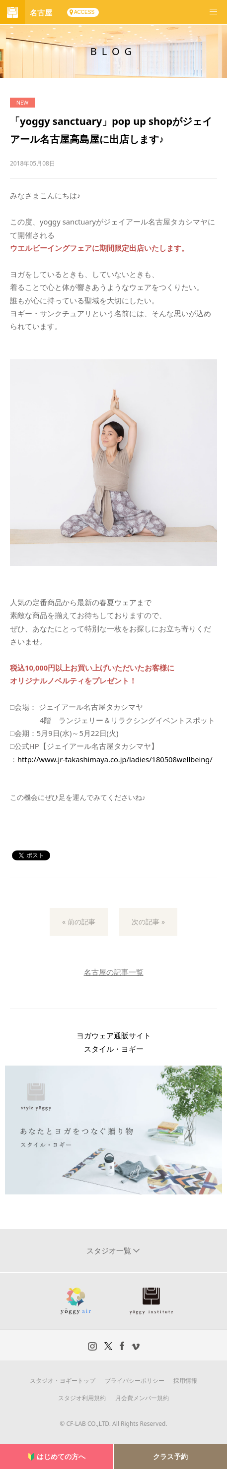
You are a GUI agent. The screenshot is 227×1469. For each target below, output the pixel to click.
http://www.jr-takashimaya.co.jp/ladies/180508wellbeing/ (115, 759)
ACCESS (84, 12)
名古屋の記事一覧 (114, 972)
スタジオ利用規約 (82, 1398)
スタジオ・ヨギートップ (62, 1380)
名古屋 (41, 12)
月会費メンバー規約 (142, 1398)
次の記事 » (148, 921)
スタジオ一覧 (109, 1250)
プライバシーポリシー (134, 1380)
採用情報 (185, 1380)
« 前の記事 (78, 921)
